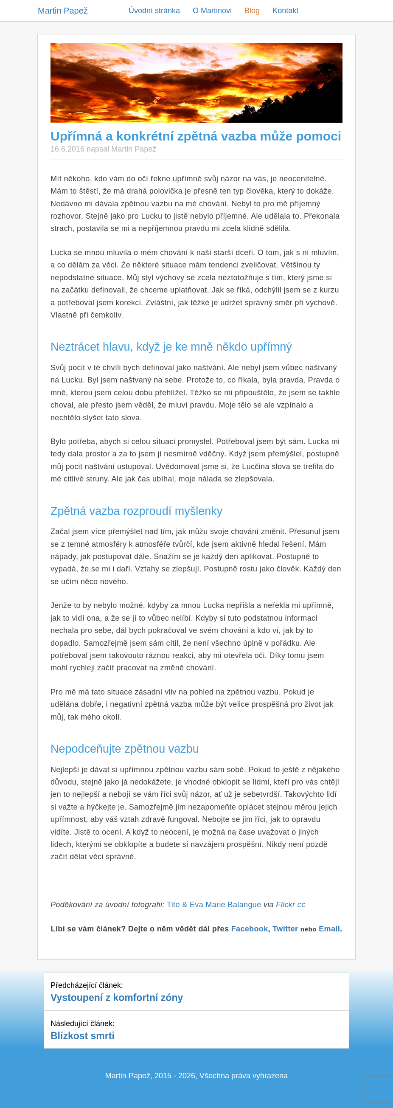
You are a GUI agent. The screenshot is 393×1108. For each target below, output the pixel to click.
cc (302, 904)
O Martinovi (212, 10)
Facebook (249, 929)
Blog (252, 10)
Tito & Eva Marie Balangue (215, 904)
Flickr (285, 904)
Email (329, 929)
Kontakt (285, 10)
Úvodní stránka (154, 10)
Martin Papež (63, 10)
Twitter (285, 929)
